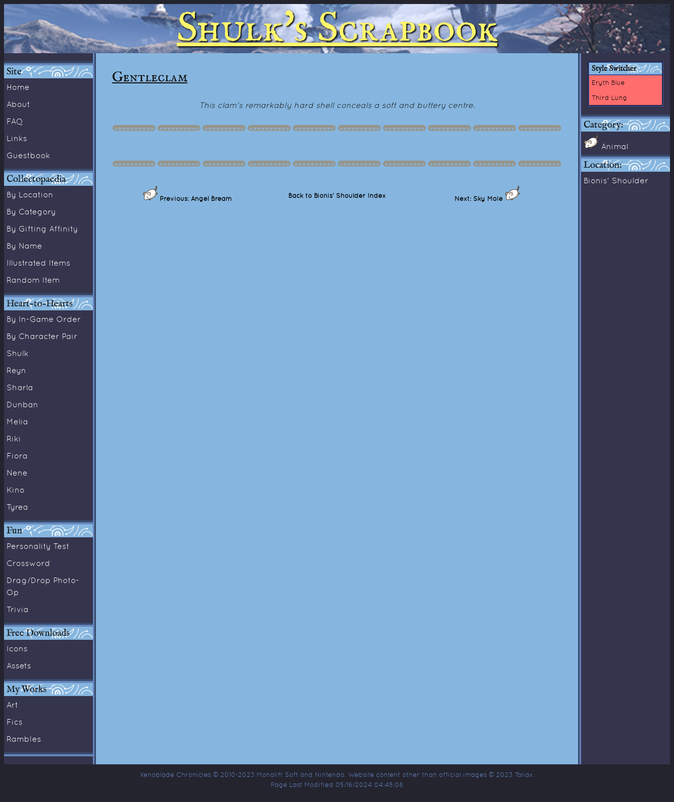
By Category (31, 211)
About (18, 104)
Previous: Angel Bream (195, 198)
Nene (17, 473)
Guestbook (28, 155)
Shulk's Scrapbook (337, 28)
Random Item (33, 280)
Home (18, 87)
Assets (19, 665)
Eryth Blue (608, 82)
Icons (17, 648)
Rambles (24, 739)
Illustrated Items (38, 263)
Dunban (22, 404)
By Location (30, 194)
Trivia (18, 609)
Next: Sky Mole (480, 198)
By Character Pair (42, 336)
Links (17, 138)
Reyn (16, 370)
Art (12, 705)
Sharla (20, 387)
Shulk (18, 353)
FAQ (15, 121)
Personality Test (38, 546)
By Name (24, 246)
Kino (16, 490)
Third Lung (609, 97)
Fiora (17, 455)
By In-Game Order (44, 319)
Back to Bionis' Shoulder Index (337, 195)
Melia (17, 421)
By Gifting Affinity (42, 228)
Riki (14, 438)
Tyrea (17, 507)
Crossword (28, 563)
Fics (15, 722)
